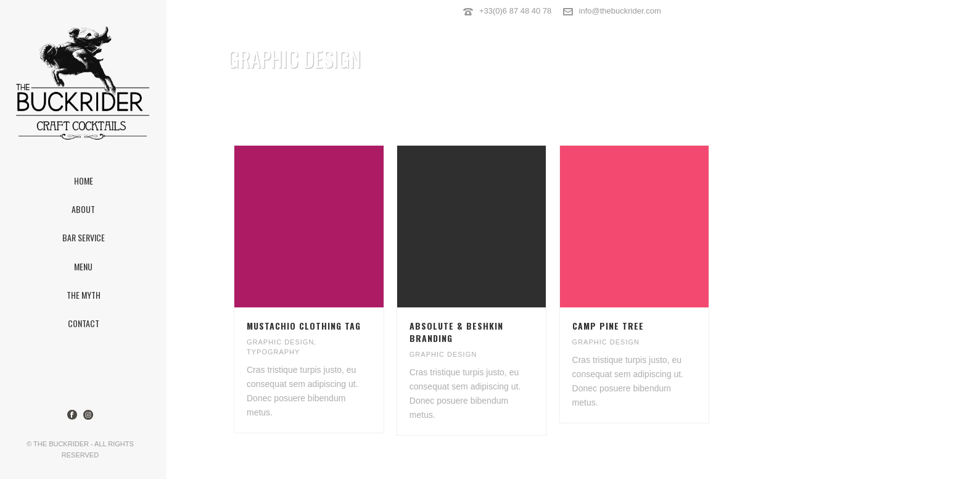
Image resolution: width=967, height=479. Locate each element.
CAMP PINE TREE (608, 325)
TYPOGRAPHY (273, 352)
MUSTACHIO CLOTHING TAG (304, 325)
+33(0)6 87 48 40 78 (515, 10)
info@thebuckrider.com (620, 10)
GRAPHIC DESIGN (280, 342)
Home (817, 90)
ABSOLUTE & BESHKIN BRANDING (456, 331)
